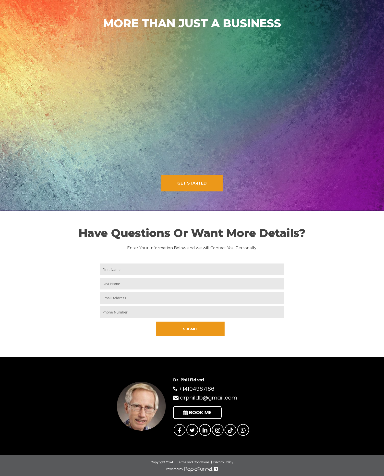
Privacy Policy (223, 462)
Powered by (192, 469)
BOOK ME (198, 412)
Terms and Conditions (193, 462)
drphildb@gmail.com (205, 397)
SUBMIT (190, 328)
